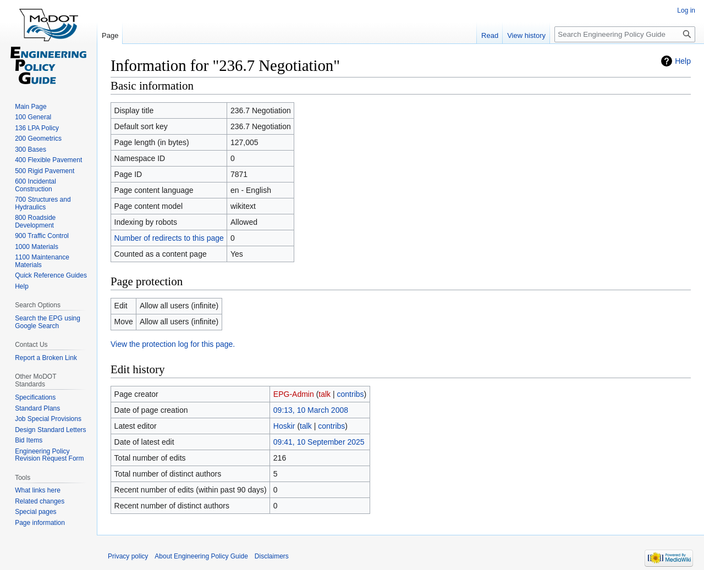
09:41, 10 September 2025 (319, 442)
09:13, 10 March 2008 (310, 410)
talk (324, 394)
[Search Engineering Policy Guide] (624, 34)
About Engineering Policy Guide (201, 556)
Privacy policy (128, 556)
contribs (350, 394)
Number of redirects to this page (169, 238)
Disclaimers (272, 556)
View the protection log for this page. (173, 344)
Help (683, 61)
